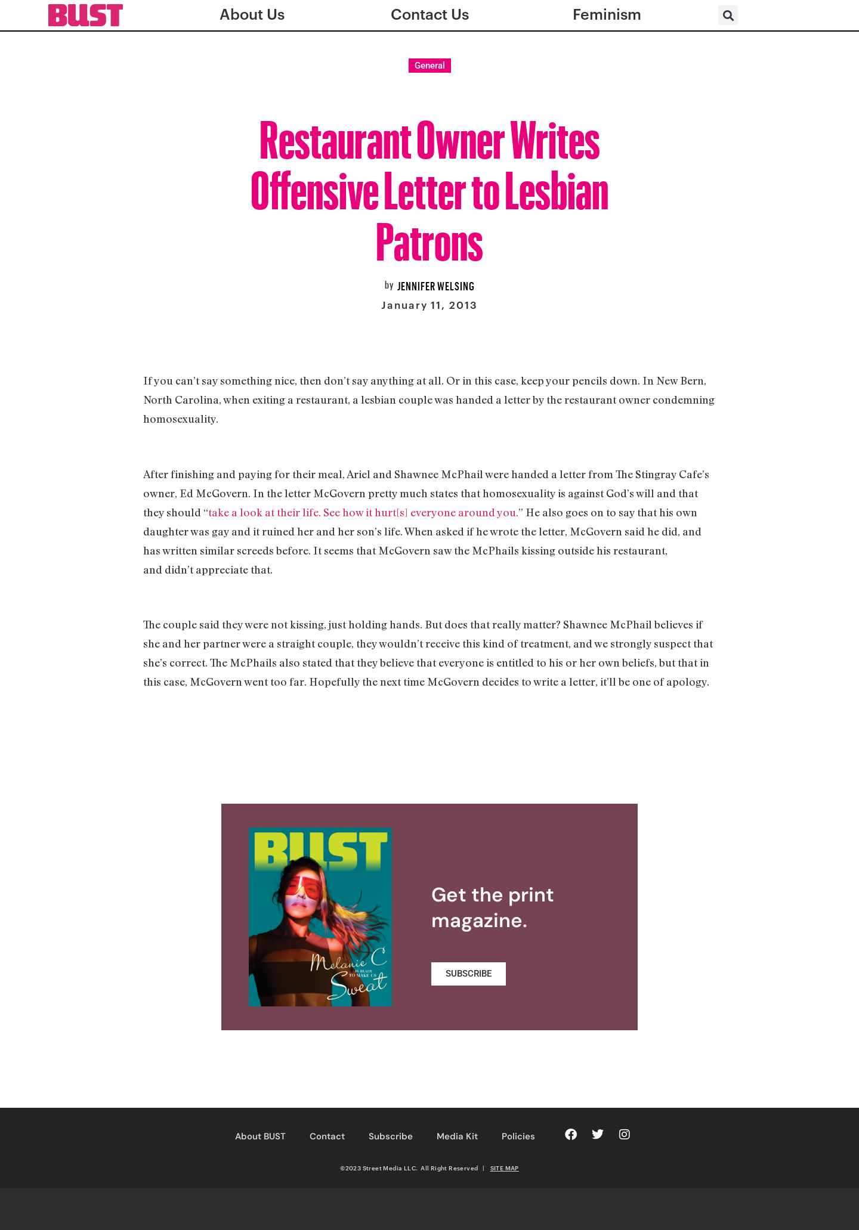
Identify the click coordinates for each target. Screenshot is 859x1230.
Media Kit (457, 1136)
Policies (518, 1136)
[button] (728, 15)
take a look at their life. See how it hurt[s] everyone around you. (363, 512)
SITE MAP (504, 1168)
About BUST (260, 1136)
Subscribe (391, 1136)
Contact (327, 1136)
